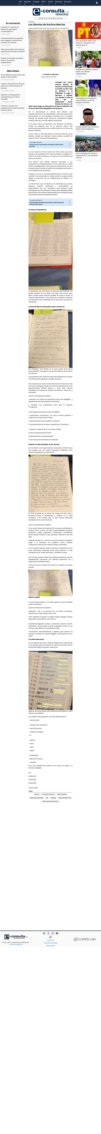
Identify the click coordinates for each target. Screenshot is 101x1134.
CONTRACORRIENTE (19, 943)
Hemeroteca (50, 946)
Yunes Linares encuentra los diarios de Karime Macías (46, 145)
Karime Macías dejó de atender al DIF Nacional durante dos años (46, 203)
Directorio (50, 940)
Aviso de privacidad (50, 943)
